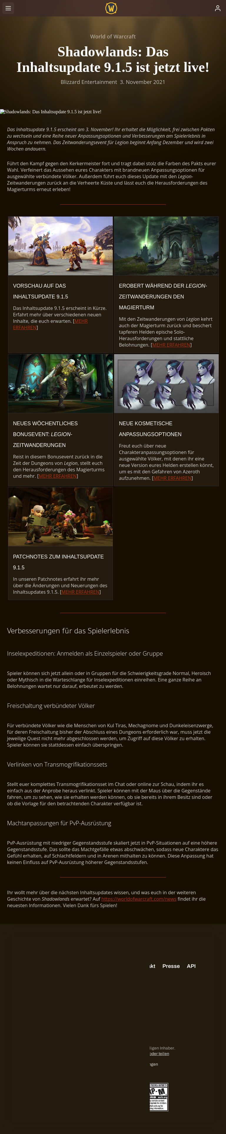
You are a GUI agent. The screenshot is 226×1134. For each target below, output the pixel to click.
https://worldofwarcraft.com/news (139, 899)
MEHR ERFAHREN (171, 345)
